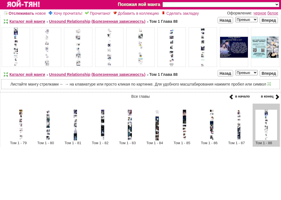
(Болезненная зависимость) (119, 21)
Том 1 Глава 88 (163, 21)
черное (259, 13)
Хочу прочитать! (65, 13)
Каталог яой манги (27, 21)
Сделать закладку (180, 13)
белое (272, 13)
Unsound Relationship (69, 21)
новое (25, 13)
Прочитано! (97, 13)
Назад (225, 20)
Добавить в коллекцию (136, 13)
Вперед (269, 20)
